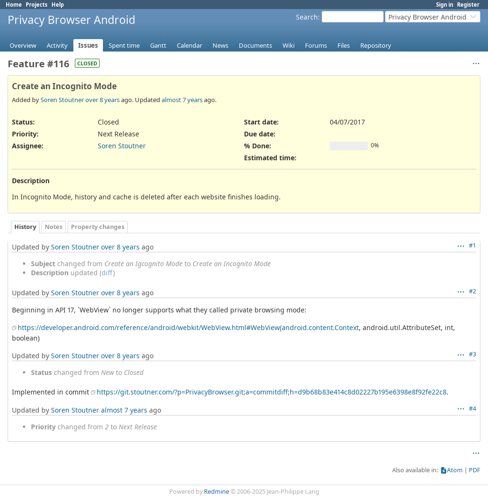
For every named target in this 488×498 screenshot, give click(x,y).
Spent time (124, 45)
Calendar (189, 45)
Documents (255, 45)
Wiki (289, 45)
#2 (472, 291)
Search (307, 16)
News (220, 45)
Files (343, 45)
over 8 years (102, 99)
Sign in (444, 4)
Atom (455, 470)
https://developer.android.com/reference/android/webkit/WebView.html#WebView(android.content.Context (188, 327)
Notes (53, 227)
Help (57, 4)
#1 (472, 245)
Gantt (158, 45)
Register (468, 4)
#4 (472, 409)
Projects (37, 4)
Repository (375, 45)
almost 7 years (182, 99)
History (25, 227)
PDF (474, 470)
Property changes (97, 227)
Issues (88, 45)
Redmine (216, 492)
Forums (316, 45)
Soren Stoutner (62, 99)
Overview (23, 45)
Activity (57, 45)
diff (107, 272)
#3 (472, 354)
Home (14, 4)
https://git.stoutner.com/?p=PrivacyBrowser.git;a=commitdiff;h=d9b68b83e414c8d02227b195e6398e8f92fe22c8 (272, 391)
